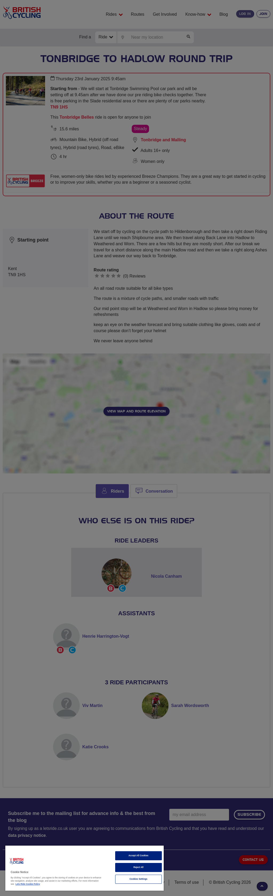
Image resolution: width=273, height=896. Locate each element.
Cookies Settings (138, 879)
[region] (84, 868)
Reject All (138, 867)
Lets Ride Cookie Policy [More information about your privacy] (27, 884)
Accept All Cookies (138, 855)
